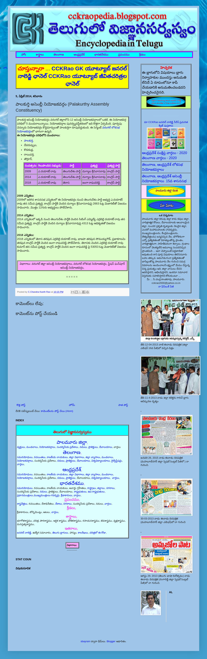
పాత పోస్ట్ (123, 404)
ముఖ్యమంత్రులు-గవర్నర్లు (47, 495)
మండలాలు (32, 447)
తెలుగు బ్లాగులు (60, 532)
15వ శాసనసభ (176, 181)
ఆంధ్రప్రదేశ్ (79, 54)
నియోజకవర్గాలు (47, 447)
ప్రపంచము (123, 54)
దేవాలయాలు (105, 447)
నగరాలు (110, 488)
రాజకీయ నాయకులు (57, 457)
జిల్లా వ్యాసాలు (93, 457)
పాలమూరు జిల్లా (72, 442)
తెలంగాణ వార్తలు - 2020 (159, 158)
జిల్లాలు (101, 488)
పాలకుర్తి (28, 140)
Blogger (111, 641)
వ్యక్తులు (21, 447)
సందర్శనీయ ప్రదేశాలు (67, 447)
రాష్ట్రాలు (91, 488)
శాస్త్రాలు (40, 54)
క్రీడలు (142, 54)
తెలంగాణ (59, 54)
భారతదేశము (101, 54)
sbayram (85, 641)
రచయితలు (40, 457)
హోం (23, 54)
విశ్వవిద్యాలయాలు (100, 460)
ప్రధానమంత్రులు (25, 495)
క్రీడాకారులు (66, 495)
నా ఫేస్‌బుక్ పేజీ (166, 286)
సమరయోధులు (25, 457)
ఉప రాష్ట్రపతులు (96, 491)
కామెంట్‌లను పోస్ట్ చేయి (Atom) (57, 411)
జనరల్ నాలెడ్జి (24, 532)
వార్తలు (20, 464)
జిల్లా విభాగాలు (76, 457)
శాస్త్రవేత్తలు (22, 503)
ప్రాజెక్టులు (93, 447)
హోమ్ (72, 404)
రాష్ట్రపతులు (80, 491)
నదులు (83, 447)
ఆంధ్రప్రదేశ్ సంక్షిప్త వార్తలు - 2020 (164, 153)
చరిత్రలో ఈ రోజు (97, 532)
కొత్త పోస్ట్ (21, 404)
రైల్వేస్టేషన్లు (116, 460)
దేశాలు (58, 503)
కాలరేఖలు (83, 532)
